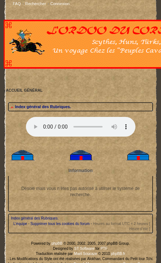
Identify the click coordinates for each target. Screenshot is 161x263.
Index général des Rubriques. (38, 5)
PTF (98, 143)
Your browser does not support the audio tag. (80, 25)
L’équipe (23, 120)
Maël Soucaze (84, 147)
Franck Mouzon (85, 155)
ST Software (84, 143)
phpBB (61, 139)
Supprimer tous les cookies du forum (62, 120)
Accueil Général (80, 168)
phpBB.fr (110, 147)
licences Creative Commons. (121, 155)
